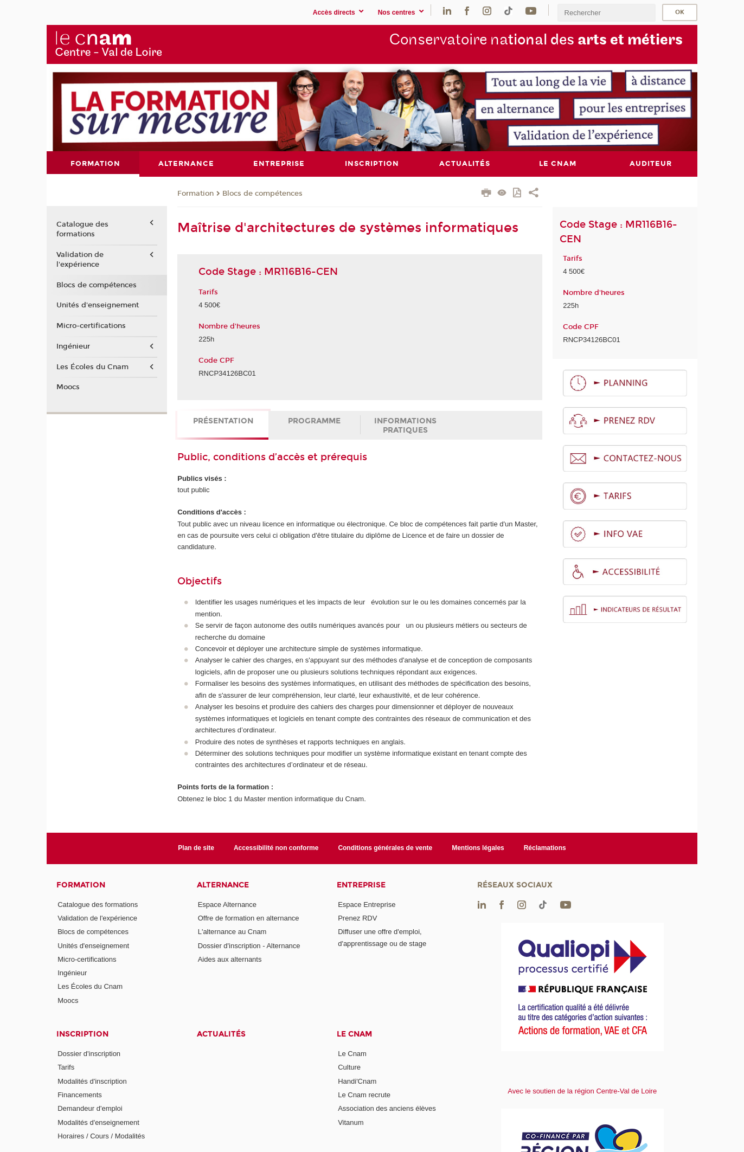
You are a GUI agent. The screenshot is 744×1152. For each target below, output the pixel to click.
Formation (195, 193)
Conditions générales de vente (385, 848)
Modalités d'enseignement (98, 1122)
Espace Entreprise (366, 904)
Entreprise (361, 884)
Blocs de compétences (262, 193)
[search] (606, 13)
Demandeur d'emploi (90, 1108)
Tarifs (65, 1067)
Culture (349, 1067)
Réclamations (545, 848)
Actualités (221, 1034)
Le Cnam (354, 1034)
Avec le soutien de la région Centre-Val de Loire (582, 1090)
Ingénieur (73, 346)
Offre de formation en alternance (248, 917)
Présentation (223, 420)
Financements (79, 1095)
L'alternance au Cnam (232, 932)
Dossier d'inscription (88, 1054)
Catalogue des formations (82, 229)
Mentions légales (478, 848)
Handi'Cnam (357, 1081)
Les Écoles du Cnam (92, 366)
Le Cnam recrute (364, 1095)
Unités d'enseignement (97, 305)
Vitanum (350, 1122)
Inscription (82, 1034)
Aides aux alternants (230, 959)
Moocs (68, 387)
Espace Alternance (227, 904)
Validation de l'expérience (80, 259)
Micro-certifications (91, 325)
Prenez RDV (357, 917)
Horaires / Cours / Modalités (101, 1135)
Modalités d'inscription (92, 1081)
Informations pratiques (405, 425)
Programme (314, 420)
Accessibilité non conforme (276, 848)
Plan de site (196, 848)
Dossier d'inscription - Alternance (249, 945)
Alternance (223, 884)
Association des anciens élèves (387, 1108)
